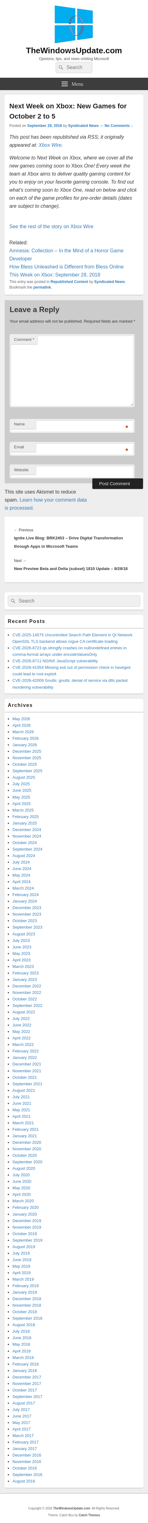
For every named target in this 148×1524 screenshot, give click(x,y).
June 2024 (21, 868)
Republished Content (69, 282)
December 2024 (26, 829)
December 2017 (26, 1377)
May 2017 (21, 1422)
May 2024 (21, 875)
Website (21, 470)
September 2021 (27, 1084)
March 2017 (23, 1435)
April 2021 (21, 1116)
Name (19, 424)
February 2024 (25, 894)
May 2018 (21, 1344)
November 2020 (26, 1149)
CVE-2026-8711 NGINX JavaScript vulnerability (55, 661)
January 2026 (24, 744)
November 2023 (26, 914)
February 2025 (25, 816)
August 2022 (23, 1012)
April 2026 (21, 725)
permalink (42, 287)
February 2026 (25, 738)
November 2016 (26, 1461)
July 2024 (21, 862)
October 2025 (24, 764)
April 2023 (21, 960)
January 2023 (24, 979)
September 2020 (27, 1162)
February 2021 (25, 1129)
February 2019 (25, 1285)
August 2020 (23, 1168)
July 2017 (21, 1409)
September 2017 (27, 1396)
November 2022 (26, 992)
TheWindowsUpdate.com (74, 50)
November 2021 (26, 1071)
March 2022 (23, 1044)
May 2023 (21, 953)
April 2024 (21, 881)
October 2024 (24, 842)
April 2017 (21, 1429)
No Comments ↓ (118, 126)
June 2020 (21, 1181)
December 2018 (26, 1298)
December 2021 (26, 1064)
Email (19, 447)
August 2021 (23, 1090)
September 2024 (27, 849)
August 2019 (23, 1246)
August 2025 (23, 777)
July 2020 (21, 1175)
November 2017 (26, 1383)
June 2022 (21, 1025)
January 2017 (24, 1448)
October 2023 (24, 920)
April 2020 (21, 1194)
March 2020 (23, 1201)
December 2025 (26, 751)
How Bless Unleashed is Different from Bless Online (66, 266)
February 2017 (25, 1442)
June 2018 (21, 1337)
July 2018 (21, 1331)
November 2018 (26, 1305)
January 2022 (24, 1057)
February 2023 (25, 973)
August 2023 (23, 934)
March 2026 (23, 731)
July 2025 (21, 784)
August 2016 (23, 1481)
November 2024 (26, 836)
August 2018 (23, 1324)
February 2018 (25, 1364)
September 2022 (27, 1005)
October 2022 (24, 999)
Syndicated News (83, 126)
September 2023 (27, 927)
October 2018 (24, 1311)
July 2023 (21, 940)
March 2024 (23, 888)
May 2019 (21, 1266)
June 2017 (21, 1416)
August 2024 (23, 855)
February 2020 (25, 1207)
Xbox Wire (50, 145)
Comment (24, 339)
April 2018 (21, 1351)
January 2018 (24, 1370)
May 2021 (21, 1110)
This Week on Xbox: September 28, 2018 (54, 274)
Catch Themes (89, 1515)
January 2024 (24, 901)
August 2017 (23, 1403)
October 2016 (24, 1468)
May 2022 (21, 1031)
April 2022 (21, 1038)
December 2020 (26, 1142)
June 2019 (21, 1259)
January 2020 (24, 1214)
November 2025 (26, 757)
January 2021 (24, 1136)
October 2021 (24, 1077)
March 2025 (23, 810)
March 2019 (23, 1279)
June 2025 (21, 790)
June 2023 (21, 947)
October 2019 (24, 1233)
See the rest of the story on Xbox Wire (51, 226)
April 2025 (21, 803)
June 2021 (21, 1103)
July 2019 (21, 1253)
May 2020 (21, 1188)
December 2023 (26, 907)
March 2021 (23, 1123)
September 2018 (27, 1318)
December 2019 (26, 1220)
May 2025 (21, 797)
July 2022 (21, 1018)
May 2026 (21, 718)
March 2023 (23, 966)
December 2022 (26, 986)
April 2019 (21, 1272)
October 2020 (24, 1155)
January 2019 (24, 1292)
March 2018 (23, 1357)
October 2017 (24, 1390)
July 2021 (21, 1097)
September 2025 (27, 771)
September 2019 (27, 1240)
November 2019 (26, 1227)
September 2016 (27, 1474)
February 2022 (25, 1051)
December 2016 (26, 1455)
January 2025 (24, 823)
